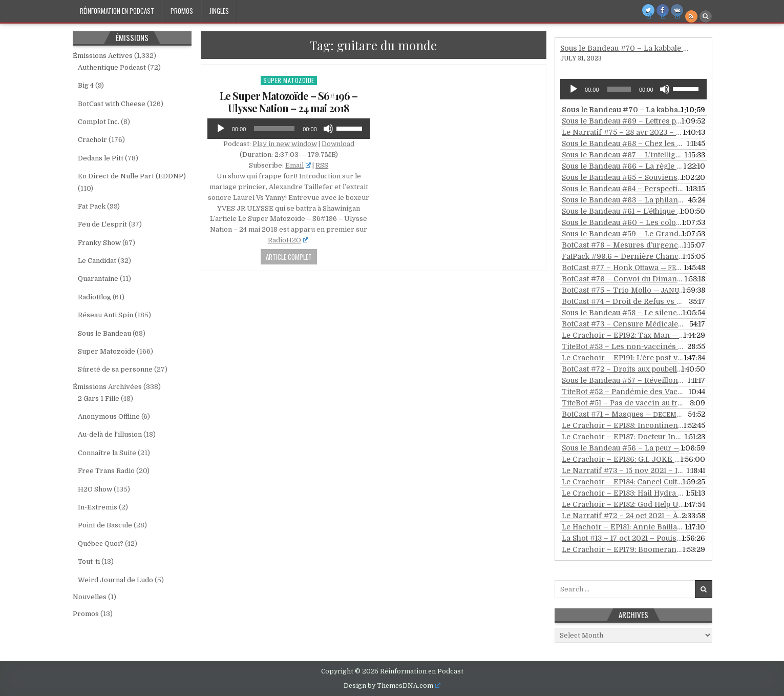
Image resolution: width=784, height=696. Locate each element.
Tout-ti (89, 561)
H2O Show (95, 489)
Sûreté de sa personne (115, 369)
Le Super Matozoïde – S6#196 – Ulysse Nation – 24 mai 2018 (288, 102)
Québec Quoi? (100, 543)
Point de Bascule (105, 525)
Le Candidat (97, 260)
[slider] (274, 128)
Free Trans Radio (106, 471)
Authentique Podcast (112, 67)
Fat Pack (91, 206)
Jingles (219, 11)
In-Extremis (97, 507)
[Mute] (328, 129)
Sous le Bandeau (104, 333)
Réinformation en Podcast (117, 11)
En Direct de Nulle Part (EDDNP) (132, 176)
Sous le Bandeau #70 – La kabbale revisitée (637, 48)
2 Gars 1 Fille (98, 398)
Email (298, 165)
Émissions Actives (103, 55)
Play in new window (284, 144)
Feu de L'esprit (102, 224)
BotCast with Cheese (111, 104)
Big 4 (86, 85)
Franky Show (99, 243)
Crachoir (92, 140)
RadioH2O (288, 240)
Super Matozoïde (288, 80)
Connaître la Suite (107, 453)
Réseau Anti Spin (105, 315)
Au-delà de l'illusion (110, 434)
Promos (182, 11)
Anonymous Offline (109, 416)
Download (338, 144)
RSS (321, 165)
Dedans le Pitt (100, 158)
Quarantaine (98, 278)
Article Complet (289, 257)
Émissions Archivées (107, 387)
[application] (288, 128)
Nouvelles (90, 597)
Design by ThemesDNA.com (392, 685)
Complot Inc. (98, 122)
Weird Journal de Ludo (115, 580)
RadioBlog (94, 297)
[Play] (221, 129)
